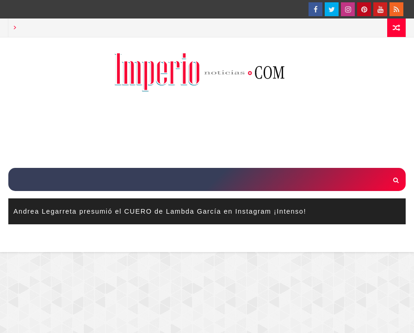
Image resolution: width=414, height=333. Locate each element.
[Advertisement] (207, 131)
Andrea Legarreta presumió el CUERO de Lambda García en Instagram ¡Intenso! (159, 211)
